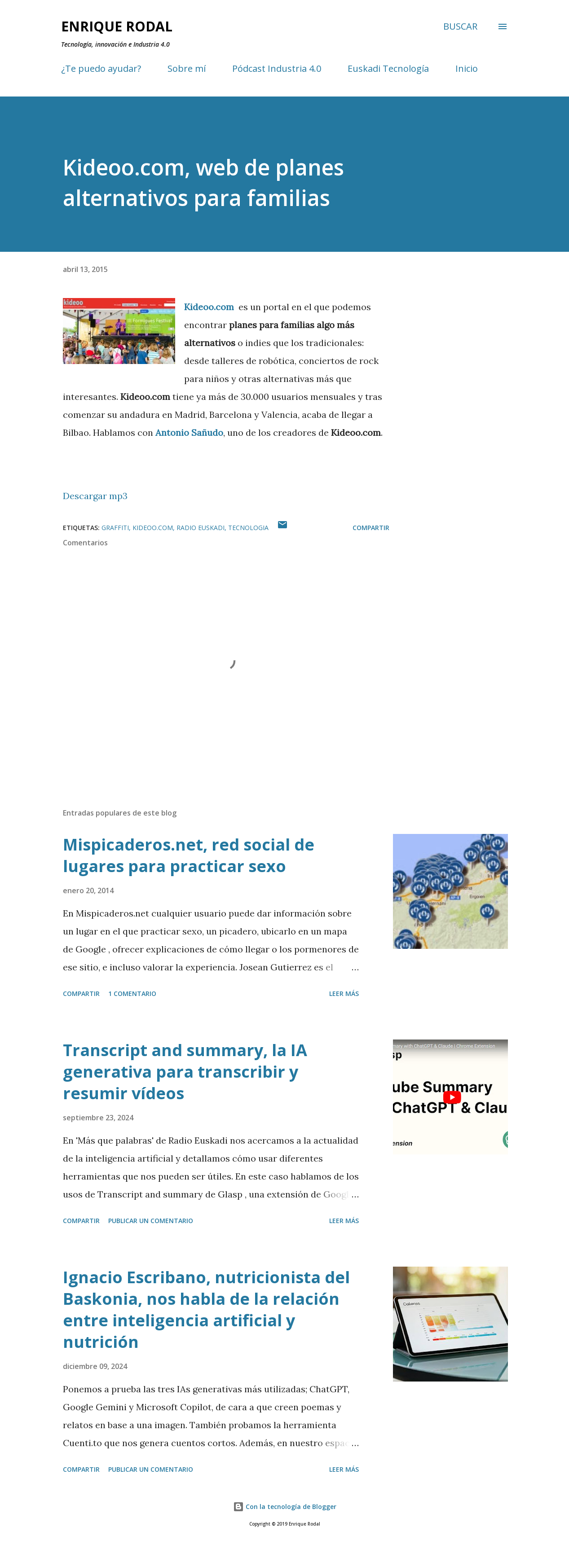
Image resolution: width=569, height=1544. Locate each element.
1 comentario (132, 993)
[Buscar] (460, 26)
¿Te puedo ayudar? (101, 68)
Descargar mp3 (95, 495)
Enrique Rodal (116, 26)
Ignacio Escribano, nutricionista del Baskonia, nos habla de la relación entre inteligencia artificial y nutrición (206, 1309)
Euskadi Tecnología (388, 68)
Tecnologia (248, 527)
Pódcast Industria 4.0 (276, 68)
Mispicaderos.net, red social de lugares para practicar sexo (188, 855)
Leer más (344, 993)
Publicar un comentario (150, 1220)
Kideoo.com (152, 527)
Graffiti (115, 527)
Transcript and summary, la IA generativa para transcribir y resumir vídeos (185, 1071)
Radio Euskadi (200, 527)
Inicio (466, 68)
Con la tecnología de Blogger (284, 1506)
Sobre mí (187, 68)
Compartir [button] (371, 527)
